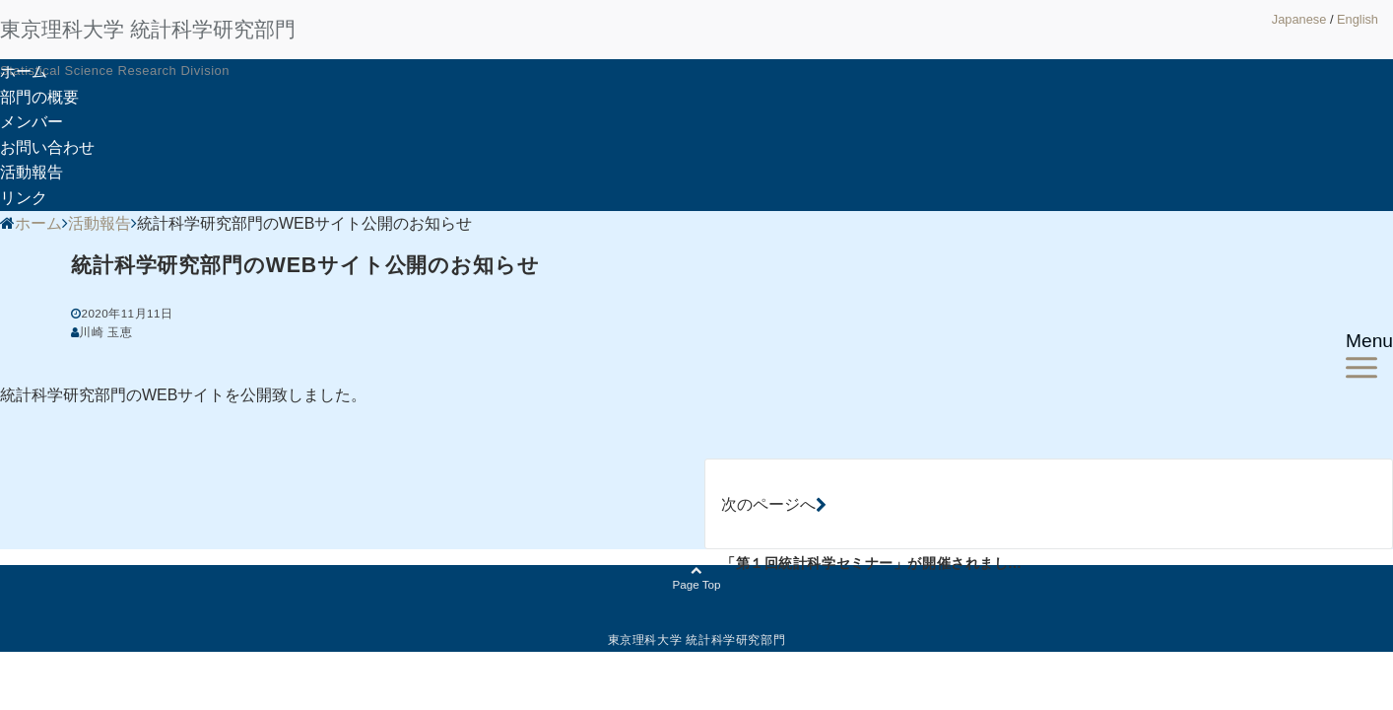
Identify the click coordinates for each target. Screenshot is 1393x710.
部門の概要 (39, 97)
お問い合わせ (47, 147)
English (1357, 19)
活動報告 (31, 172)
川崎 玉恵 (105, 331)
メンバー (31, 121)
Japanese (1299, 19)
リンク (23, 197)
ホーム (23, 71)
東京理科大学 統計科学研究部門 (148, 29)
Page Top (696, 578)
